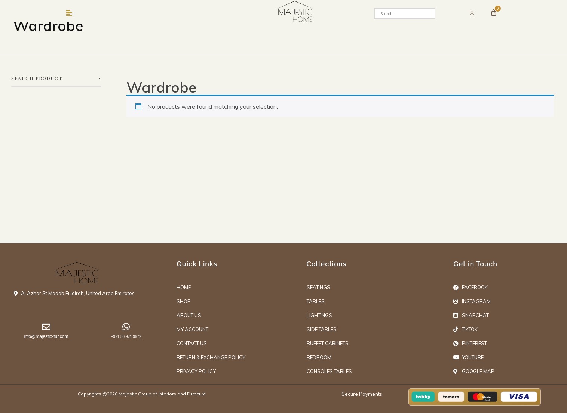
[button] (69, 13)
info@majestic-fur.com (46, 336)
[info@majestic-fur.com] (46, 327)
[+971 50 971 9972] (126, 327)
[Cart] (493, 12)
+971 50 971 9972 (126, 337)
